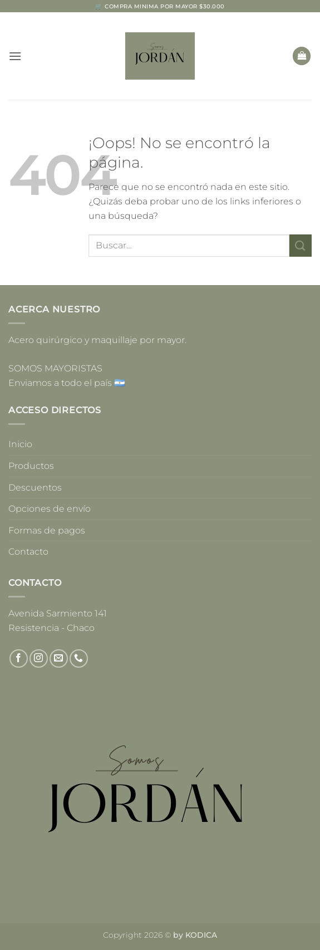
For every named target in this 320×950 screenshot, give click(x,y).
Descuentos (35, 487)
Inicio (20, 444)
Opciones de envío (49, 508)
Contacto (28, 551)
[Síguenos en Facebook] (18, 658)
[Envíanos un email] (59, 658)
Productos (31, 466)
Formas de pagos (46, 530)
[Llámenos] (79, 658)
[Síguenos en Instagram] (38, 658)
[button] (15, 56)
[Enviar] (300, 245)
